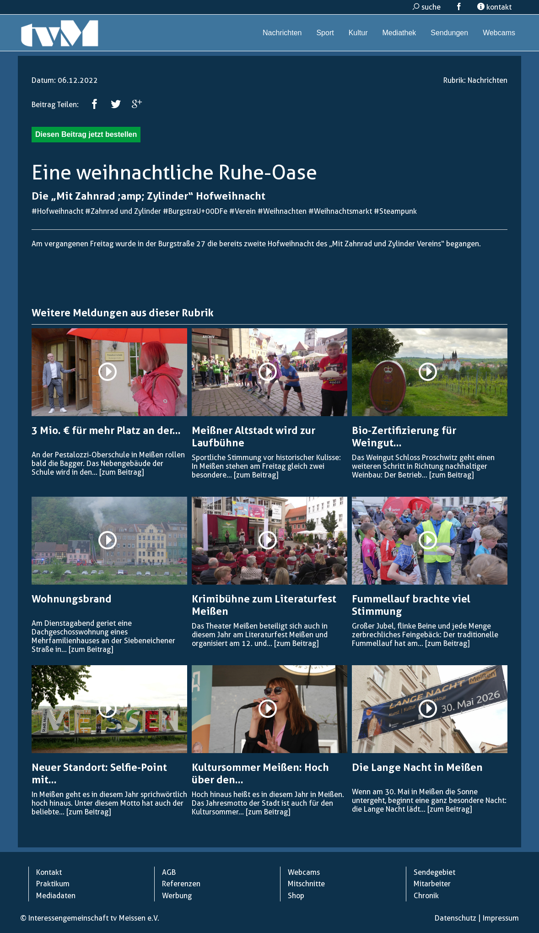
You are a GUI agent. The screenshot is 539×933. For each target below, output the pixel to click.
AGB (169, 872)
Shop (296, 895)
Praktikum (53, 883)
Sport (325, 33)
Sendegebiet (434, 872)
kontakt (494, 7)
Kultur (358, 33)
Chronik (426, 895)
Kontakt (49, 872)
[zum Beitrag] (121, 472)
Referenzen (181, 883)
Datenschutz (455, 918)
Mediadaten (55, 895)
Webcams (499, 33)
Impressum (501, 918)
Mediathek (399, 33)
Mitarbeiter (432, 883)
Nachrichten (282, 33)
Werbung (177, 895)
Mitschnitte (306, 883)
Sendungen (449, 33)
